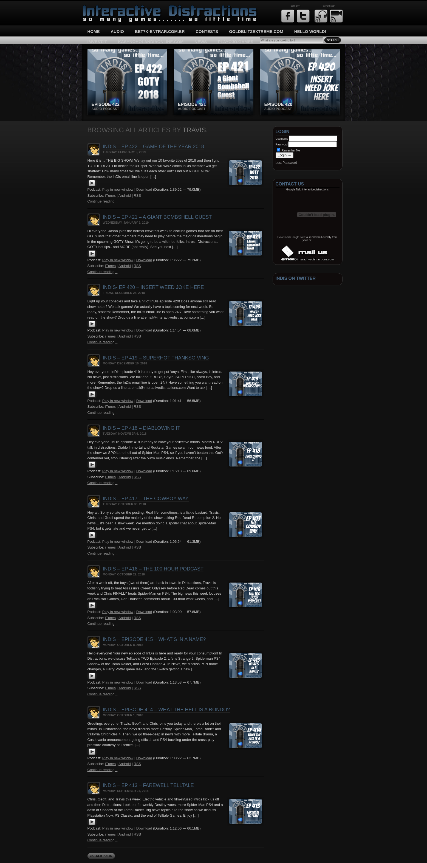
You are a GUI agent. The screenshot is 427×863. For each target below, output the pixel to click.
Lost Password (286, 163)
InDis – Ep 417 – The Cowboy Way (146, 498)
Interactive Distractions (103, 7)
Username (282, 138)
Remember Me (288, 150)
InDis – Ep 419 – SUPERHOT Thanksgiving (156, 358)
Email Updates (336, 16)
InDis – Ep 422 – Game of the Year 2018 (153, 146)
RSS (137, 195)
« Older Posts (101, 856)
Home (93, 31)
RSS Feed (321, 16)
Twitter (303, 16)
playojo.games (235, 41)
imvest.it (97, 41)
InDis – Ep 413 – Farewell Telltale (148, 785)
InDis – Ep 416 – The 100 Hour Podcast (153, 569)
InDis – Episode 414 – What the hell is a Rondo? (166, 709)
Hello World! (310, 31)
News (200, 41)
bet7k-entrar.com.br (160, 31)
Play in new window (117, 189)
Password (282, 144)
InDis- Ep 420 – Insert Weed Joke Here (153, 287)
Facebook (287, 16)
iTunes (110, 195)
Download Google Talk (291, 237)
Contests (207, 31)
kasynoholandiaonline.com (150, 41)
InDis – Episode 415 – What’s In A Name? (154, 639)
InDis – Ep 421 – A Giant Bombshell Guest (157, 217)
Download (144, 189)
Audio (117, 31)
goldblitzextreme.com (256, 31)
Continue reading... (102, 201)
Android (124, 195)
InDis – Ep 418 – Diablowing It (141, 428)
